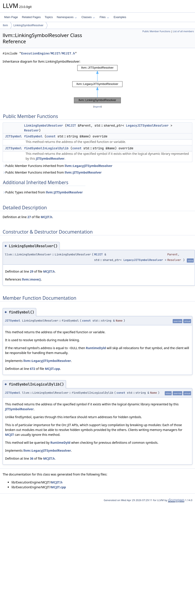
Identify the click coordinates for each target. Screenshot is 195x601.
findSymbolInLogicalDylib (46, 148)
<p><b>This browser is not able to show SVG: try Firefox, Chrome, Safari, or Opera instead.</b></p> (97, 84)
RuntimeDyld (96, 348)
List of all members (183, 31)
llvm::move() (31, 279)
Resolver (31, 130)
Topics (49, 17)
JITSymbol (13, 136)
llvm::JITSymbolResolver (83, 172)
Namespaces (67, 17)
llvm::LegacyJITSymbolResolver (88, 166)
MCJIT (71, 125)
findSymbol (33, 136)
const (51, 136)
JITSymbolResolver (50, 158)
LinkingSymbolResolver (28, 25)
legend (97, 106)
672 (32, 369)
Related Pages (31, 17)
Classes (88, 17)
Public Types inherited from (43, 192)
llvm (5, 25)
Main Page (11, 17)
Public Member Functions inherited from (57, 166)
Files (104, 17)
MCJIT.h (46, 217)
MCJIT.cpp (52, 369)
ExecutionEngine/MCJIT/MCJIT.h (48, 53)
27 (29, 217)
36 (31, 458)
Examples (120, 17)
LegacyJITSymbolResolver (147, 125)
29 (31, 271)
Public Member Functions (156, 31)
